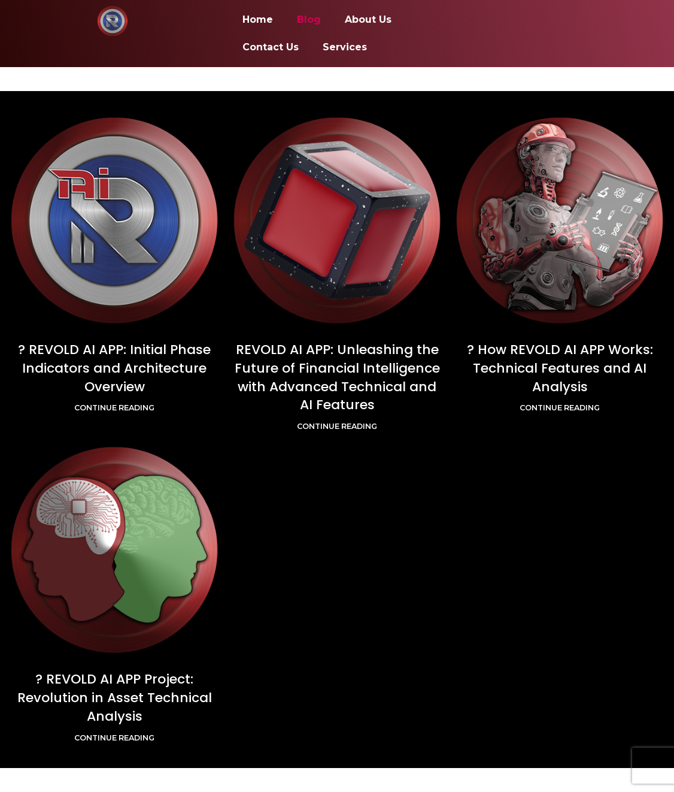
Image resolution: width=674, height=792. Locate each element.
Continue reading (114, 407)
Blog (309, 19)
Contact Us (270, 47)
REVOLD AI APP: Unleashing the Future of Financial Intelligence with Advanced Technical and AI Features (337, 377)
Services (345, 47)
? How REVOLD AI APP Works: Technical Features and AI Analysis (560, 368)
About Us (368, 19)
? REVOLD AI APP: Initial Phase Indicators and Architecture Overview (114, 368)
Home (257, 19)
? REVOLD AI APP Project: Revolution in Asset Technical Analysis (114, 698)
